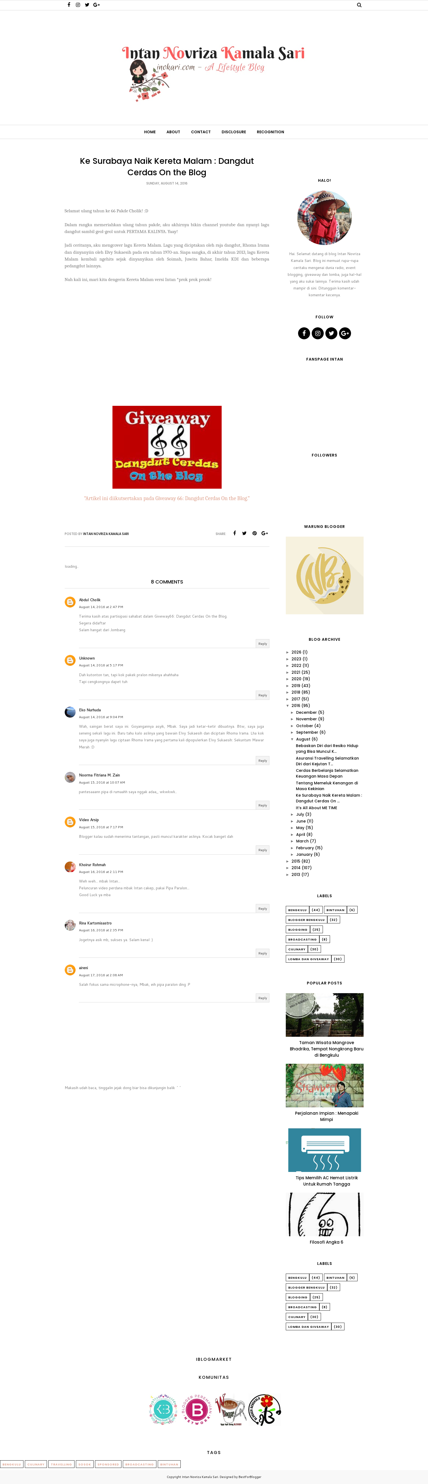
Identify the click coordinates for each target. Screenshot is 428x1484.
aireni (83, 968)
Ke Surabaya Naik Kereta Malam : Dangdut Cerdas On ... (329, 798)
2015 (296, 861)
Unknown (87, 658)
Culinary (296, 949)
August (303, 739)
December (306, 712)
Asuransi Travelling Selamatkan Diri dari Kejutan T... (327, 761)
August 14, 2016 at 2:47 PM (101, 607)
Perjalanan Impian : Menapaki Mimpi (326, 1116)
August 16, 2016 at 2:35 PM (101, 930)
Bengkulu (297, 910)
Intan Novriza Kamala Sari (200, 1477)
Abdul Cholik (89, 600)
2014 (296, 868)
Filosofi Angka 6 (326, 1242)
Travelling (61, 1464)
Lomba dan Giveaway (308, 959)
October (304, 726)
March (302, 841)
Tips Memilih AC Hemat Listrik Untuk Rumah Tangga (327, 1181)
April (300, 834)
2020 (296, 679)
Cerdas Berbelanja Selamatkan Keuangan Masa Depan (327, 773)
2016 (296, 705)
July (300, 814)
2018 (296, 692)
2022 (296, 665)
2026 (296, 652)
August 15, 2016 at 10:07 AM (102, 782)
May (300, 827)
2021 (296, 672)
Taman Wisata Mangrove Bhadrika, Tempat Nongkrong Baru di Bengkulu (327, 1049)
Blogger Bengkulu (306, 920)
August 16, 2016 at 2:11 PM (101, 871)
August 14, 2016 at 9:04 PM (101, 717)
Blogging (298, 929)
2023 (296, 659)
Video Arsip (89, 820)
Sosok (84, 1464)
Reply (262, 643)
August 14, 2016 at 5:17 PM (101, 665)
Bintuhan (335, 910)
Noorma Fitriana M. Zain (99, 775)
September (307, 732)
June (301, 821)
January (304, 854)
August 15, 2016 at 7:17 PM (101, 827)
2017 (296, 699)
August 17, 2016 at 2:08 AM (101, 975)
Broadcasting (302, 939)
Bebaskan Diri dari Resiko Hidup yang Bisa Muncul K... (327, 748)
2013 (296, 874)
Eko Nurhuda (90, 710)
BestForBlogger (250, 1477)
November (306, 719)
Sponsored (108, 1464)
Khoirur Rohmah (92, 865)
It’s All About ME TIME (316, 808)
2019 (296, 685)
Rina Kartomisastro (95, 923)
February (305, 848)
